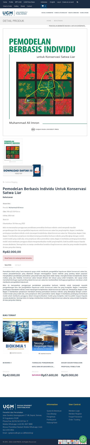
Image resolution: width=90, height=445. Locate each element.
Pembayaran (51, 420)
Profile (11, 2)
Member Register (75, 414)
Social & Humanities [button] (47, 12)
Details (18, 265)
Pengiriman (51, 417)
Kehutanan (58, 21)
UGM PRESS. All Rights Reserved (24, 442)
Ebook (23, 6)
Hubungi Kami (52, 423)
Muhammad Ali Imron (16, 207)
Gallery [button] (16, 6)
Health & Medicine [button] (73, 12)
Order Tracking (74, 420)
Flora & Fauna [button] (84, 12)
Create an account (68, 2)
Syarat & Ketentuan (54, 411)
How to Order (7, 6)
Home (5, 2)
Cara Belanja (51, 414)
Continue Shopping (10, 182)
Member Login (74, 411)
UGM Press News (29, 2)
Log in (59, 2)
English (52, 2)
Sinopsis (8, 265)
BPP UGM (18, 2)
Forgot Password (75, 417)
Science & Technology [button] (60, 12)
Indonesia (44, 2)
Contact (29, 6)
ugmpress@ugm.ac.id (16, 433)
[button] (40, 11)
